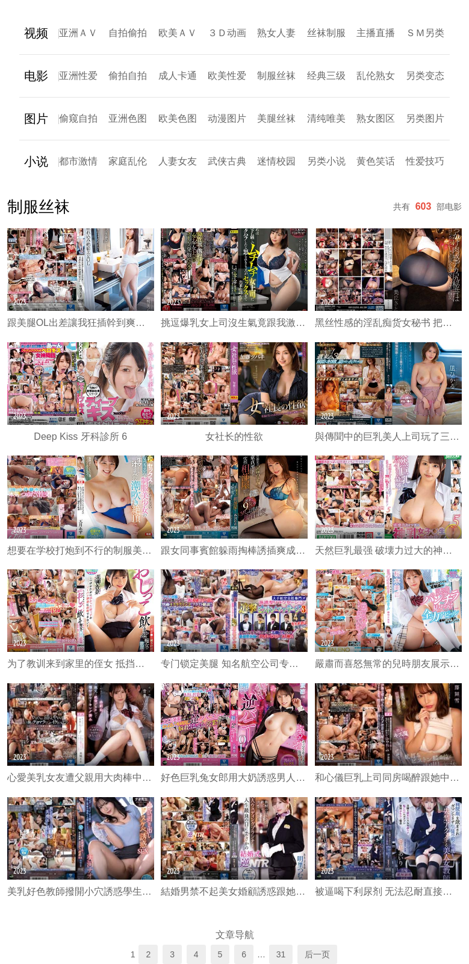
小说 (36, 161)
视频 (36, 33)
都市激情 (78, 161)
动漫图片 (227, 118)
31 (281, 954)
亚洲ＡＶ (78, 33)
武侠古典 (227, 161)
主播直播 (375, 33)
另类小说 (326, 161)
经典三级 (326, 75)
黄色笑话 (375, 161)
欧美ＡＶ (177, 33)
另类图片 (425, 118)
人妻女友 (177, 161)
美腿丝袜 (276, 118)
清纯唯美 (326, 118)
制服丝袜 (276, 75)
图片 (36, 118)
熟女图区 (375, 118)
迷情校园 (276, 161)
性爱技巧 (425, 161)
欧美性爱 (227, 75)
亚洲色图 (127, 118)
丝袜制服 (326, 33)
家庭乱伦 (127, 161)
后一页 (317, 954)
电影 (36, 76)
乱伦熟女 (375, 75)
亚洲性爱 (78, 75)
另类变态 (425, 75)
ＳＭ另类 (425, 33)
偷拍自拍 (127, 75)
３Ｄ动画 (227, 33)
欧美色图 (177, 118)
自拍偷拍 (127, 33)
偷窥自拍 (78, 118)
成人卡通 (177, 75)
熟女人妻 (276, 33)
